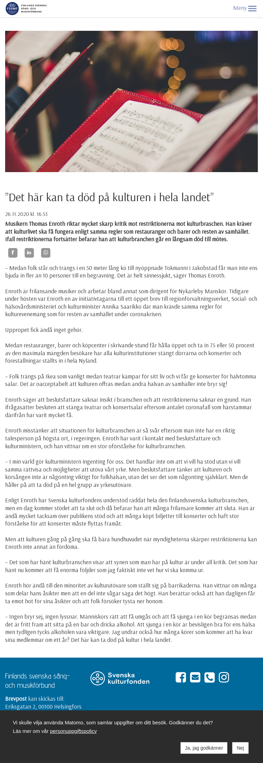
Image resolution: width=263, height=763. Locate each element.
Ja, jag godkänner (204, 748)
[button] (252, 8)
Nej (240, 748)
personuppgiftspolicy (73, 731)
